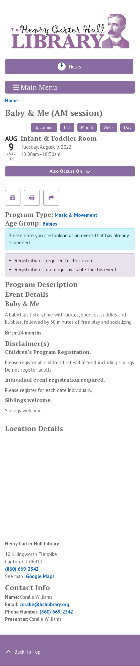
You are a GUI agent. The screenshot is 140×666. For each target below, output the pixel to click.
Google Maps (40, 576)
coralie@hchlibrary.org (44, 604)
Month (87, 127)
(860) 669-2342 (22, 569)
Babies (50, 224)
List (67, 127)
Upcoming (44, 127)
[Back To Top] (70, 652)
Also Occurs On (70, 171)
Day (127, 127)
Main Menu (35, 87)
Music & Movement (76, 215)
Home (11, 100)
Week (108, 127)
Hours (77, 66)
